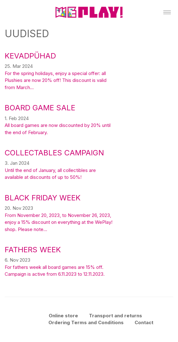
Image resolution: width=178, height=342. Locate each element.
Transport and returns (115, 316)
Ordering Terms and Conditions (86, 322)
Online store (63, 316)
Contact (144, 322)
